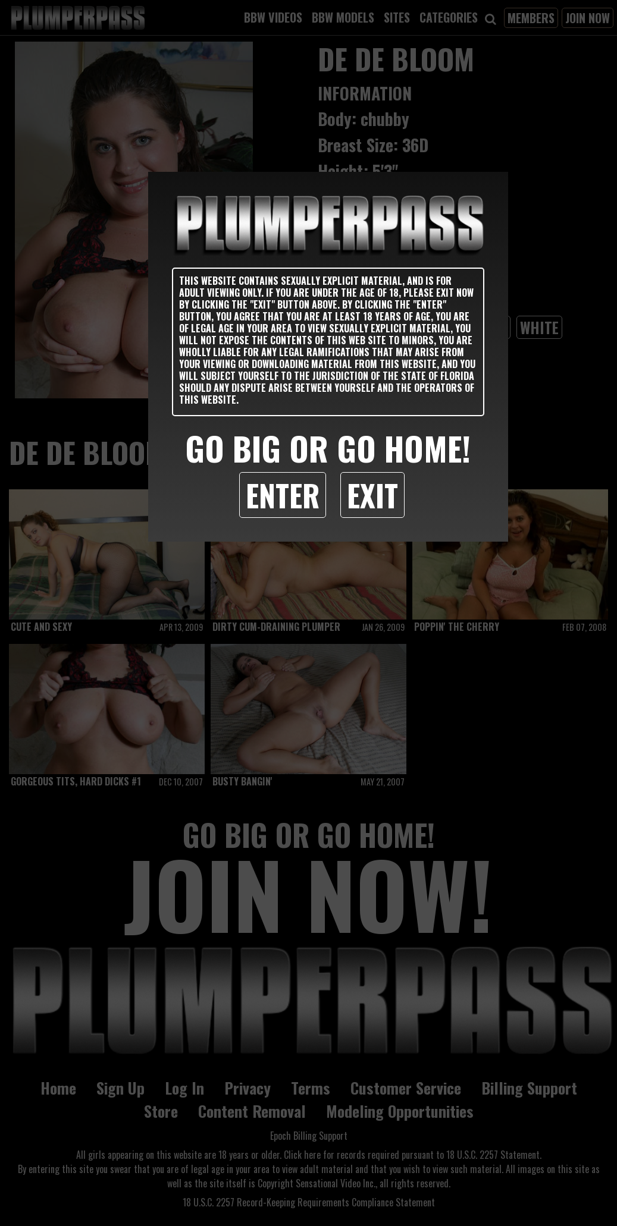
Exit (372, 495)
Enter (283, 495)
